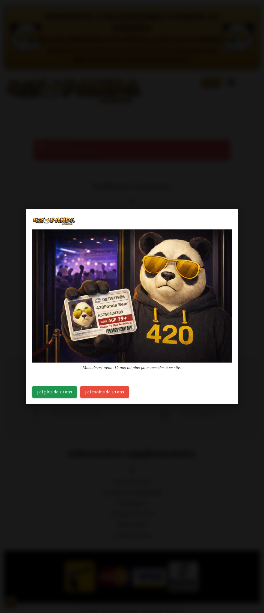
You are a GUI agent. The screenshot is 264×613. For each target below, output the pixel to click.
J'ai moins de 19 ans (104, 392)
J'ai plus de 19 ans (54, 392)
